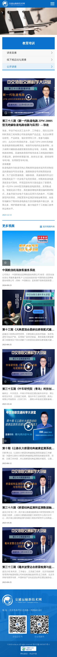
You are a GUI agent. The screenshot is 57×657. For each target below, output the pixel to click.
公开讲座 (12, 66)
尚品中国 (33, 654)
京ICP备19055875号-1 (41, 644)
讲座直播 (12, 52)
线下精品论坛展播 (16, 59)
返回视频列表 (49, 226)
